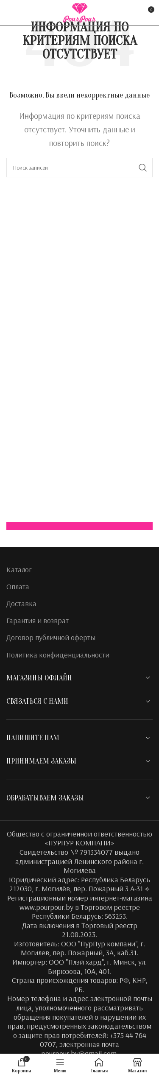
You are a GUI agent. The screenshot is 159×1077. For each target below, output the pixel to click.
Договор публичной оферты (50, 637)
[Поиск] (79, 167)
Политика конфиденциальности (57, 655)
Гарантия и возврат (37, 620)
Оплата (17, 586)
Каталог (19, 569)
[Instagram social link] (24, 13)
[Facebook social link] (11, 13)
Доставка (21, 603)
